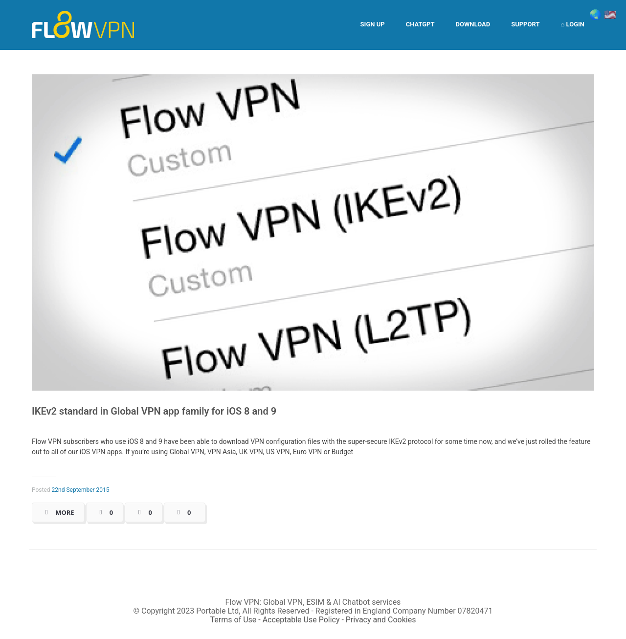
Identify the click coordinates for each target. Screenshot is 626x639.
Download (473, 24)
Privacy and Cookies (381, 619)
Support (525, 24)
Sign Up (372, 24)
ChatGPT (420, 24)
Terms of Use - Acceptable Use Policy (275, 619)
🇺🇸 (610, 15)
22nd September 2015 (81, 489)
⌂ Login (572, 24)
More (64, 512)
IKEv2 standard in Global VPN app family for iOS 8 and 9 (154, 411)
